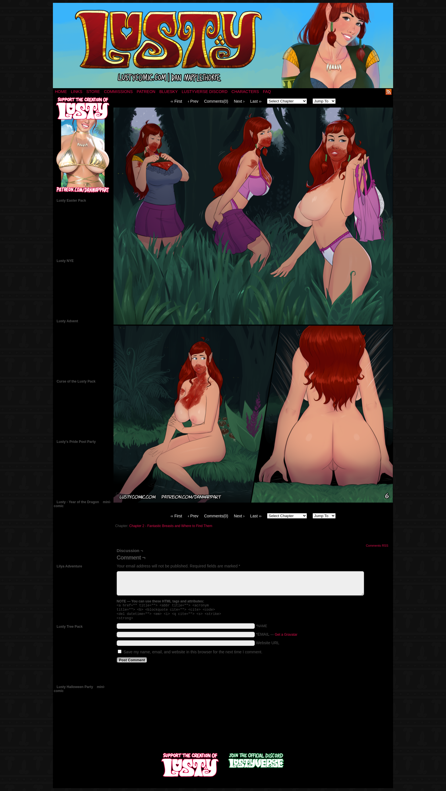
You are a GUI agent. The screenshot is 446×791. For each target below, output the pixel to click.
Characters (245, 91)
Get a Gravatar (286, 637)
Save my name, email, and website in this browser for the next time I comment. (193, 654)
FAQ (267, 91)
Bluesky (168, 91)
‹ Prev (193, 101)
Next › (239, 101)
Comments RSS (377, 545)
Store (93, 91)
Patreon (146, 91)
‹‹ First (176, 101)
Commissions (118, 91)
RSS (388, 91)
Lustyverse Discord (205, 91)
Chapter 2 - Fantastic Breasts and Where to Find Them (170, 526)
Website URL (267, 645)
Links (76, 91)
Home (61, 91)
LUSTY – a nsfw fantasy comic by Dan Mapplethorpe (223, 45)
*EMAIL (277, 636)
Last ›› (256, 101)
